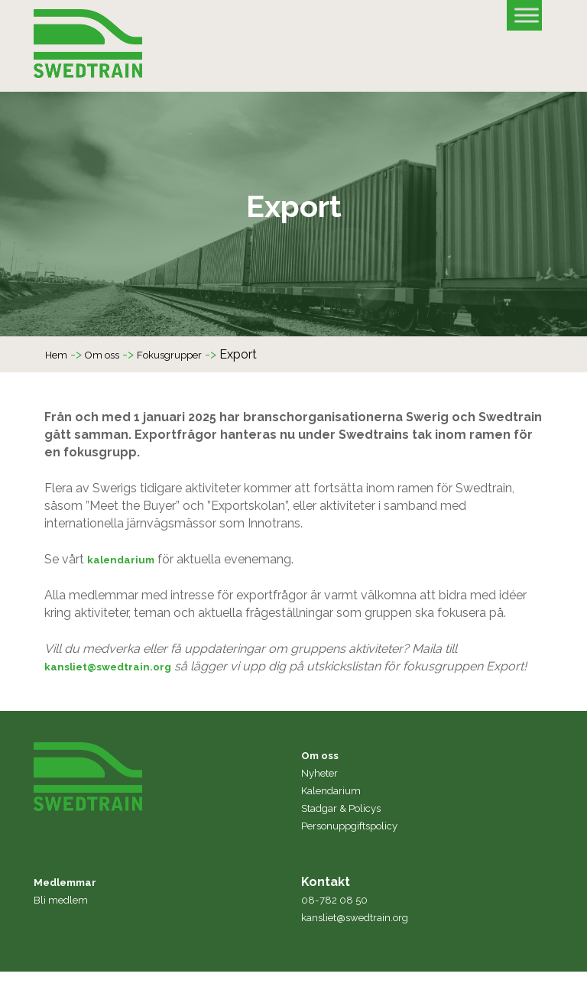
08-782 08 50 (339, 920)
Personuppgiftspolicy (361, 846)
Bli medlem (66, 920)
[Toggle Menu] (526, 15)
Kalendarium (336, 811)
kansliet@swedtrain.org (118, 670)
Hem (59, 358)
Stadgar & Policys (351, 829)
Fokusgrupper (191, 358)
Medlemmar (72, 903)
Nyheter (323, 794)
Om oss (112, 358)
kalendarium (126, 563)
